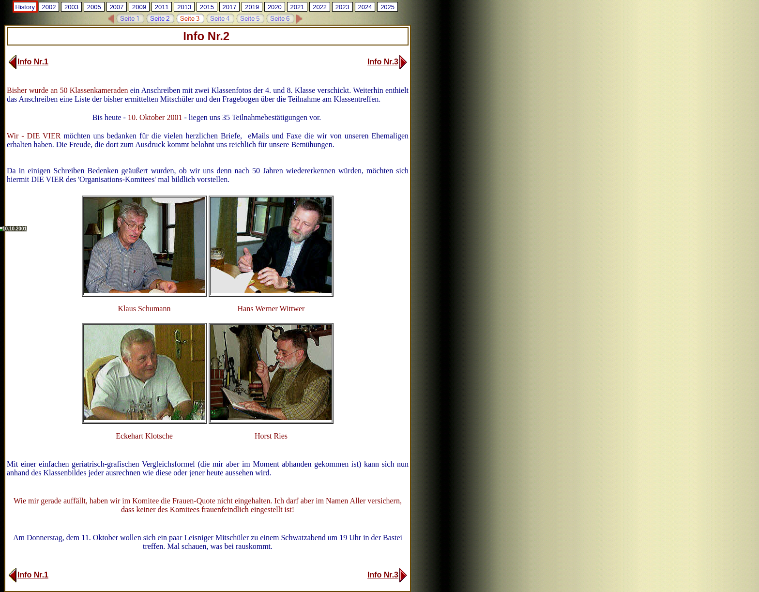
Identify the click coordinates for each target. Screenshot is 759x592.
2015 (207, 7)
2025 (387, 7)
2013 (184, 7)
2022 (320, 7)
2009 (139, 7)
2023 (342, 7)
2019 (252, 7)
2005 (94, 7)
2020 (275, 7)
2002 (49, 7)
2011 (162, 7)
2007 (116, 7)
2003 (71, 7)
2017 (230, 7)
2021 (297, 7)
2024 (365, 7)
